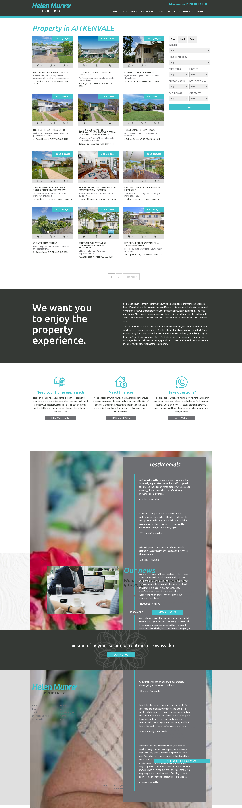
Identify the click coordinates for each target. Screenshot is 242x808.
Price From (175, 69)
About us (164, 11)
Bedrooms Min (177, 81)
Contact (202, 11)
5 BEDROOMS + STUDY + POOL (139, 130)
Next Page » (131, 277)
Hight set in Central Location (49, 130)
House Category (178, 57)
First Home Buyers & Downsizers (51, 72)
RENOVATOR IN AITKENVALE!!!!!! (139, 72)
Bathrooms (175, 93)
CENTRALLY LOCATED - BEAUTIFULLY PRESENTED (142, 188)
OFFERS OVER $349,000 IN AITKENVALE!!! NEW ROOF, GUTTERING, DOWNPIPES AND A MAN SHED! (97, 132)
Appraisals (148, 11)
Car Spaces (195, 93)
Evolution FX (123, 788)
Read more (136, 612)
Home (63, 705)
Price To (193, 69)
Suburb (173, 45)
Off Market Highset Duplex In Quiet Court (95, 73)
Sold (134, 11)
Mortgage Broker (41, 716)
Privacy (64, 719)
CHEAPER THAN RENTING (45, 243)
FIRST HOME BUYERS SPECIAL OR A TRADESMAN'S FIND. (141, 244)
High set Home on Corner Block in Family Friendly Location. (97, 188)
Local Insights (183, 11)
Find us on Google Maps (181, 761)
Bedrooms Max (197, 81)
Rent (115, 11)
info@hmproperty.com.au (168, 771)
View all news (167, 612)
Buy (124, 11)
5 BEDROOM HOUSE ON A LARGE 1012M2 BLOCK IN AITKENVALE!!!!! (49, 188)
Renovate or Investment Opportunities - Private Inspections (92, 245)
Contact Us (121, 655)
